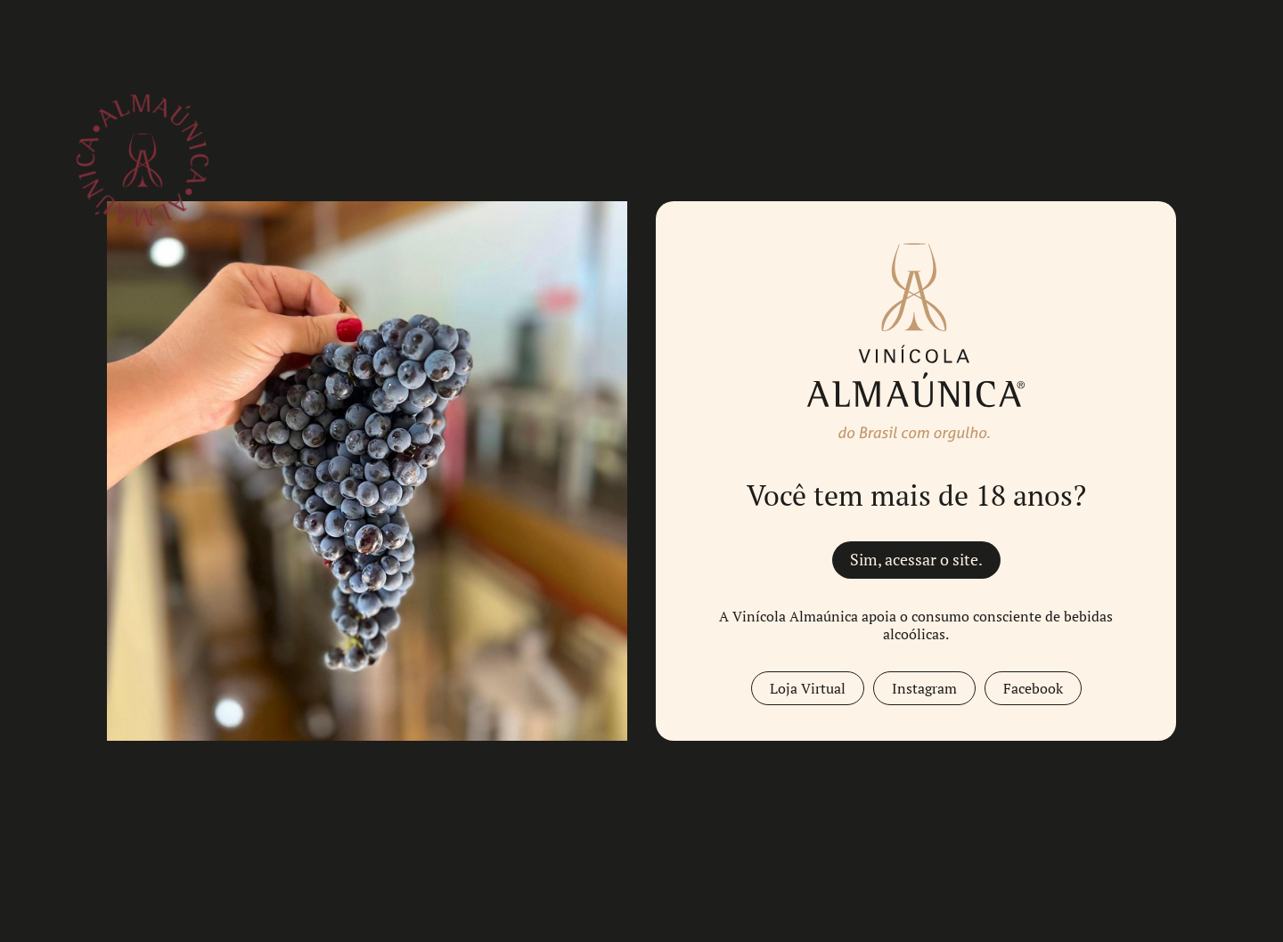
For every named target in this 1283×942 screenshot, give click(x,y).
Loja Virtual (808, 688)
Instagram (924, 688)
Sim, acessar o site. (916, 559)
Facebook (1033, 688)
